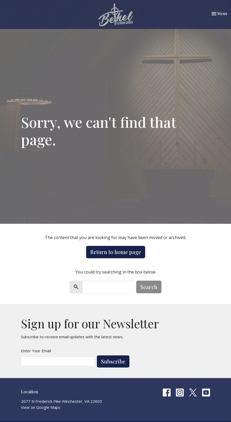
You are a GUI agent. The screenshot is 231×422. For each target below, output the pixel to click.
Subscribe (113, 361)
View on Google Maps (40, 407)
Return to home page (115, 251)
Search (148, 286)
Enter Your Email (36, 350)
